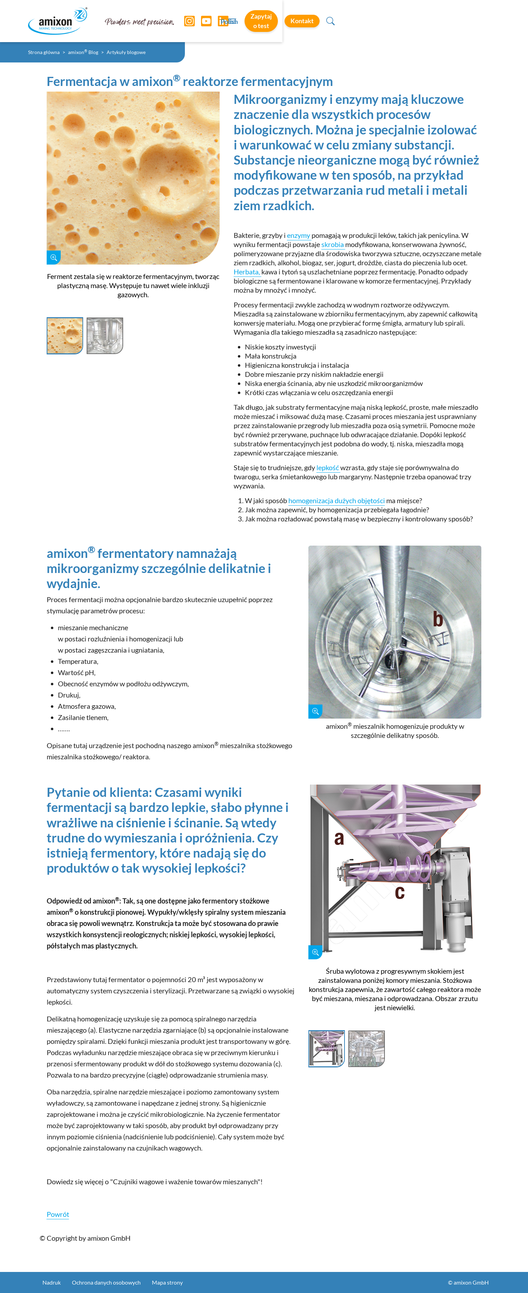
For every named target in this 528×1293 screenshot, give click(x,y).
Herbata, (247, 271)
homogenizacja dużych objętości (336, 500)
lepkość (328, 467)
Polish (346, 21)
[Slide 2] (105, 336)
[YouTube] (201, 21)
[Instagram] (184, 21)
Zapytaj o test (396, 21)
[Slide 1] (65, 336)
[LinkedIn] (217, 21)
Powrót (58, 1214)
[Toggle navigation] (264, 21)
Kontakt (455, 21)
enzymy (299, 235)
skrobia (333, 244)
